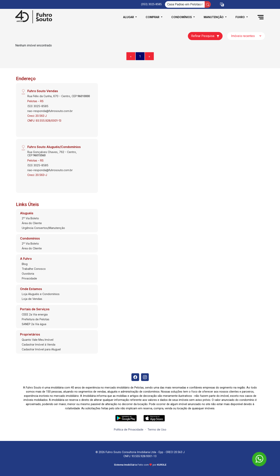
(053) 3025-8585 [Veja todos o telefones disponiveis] (151, 4)
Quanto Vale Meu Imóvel (37, 339)
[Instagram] (145, 377)
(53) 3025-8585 (37, 106)
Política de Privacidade (128, 429)
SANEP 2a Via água (34, 324)
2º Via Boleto (30, 218)
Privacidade (29, 278)
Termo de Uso (156, 429)
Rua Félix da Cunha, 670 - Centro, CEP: (58, 96)
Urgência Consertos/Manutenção (43, 228)
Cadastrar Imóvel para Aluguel (41, 349)
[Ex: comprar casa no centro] (185, 4)
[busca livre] (208, 4)
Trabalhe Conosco (34, 268)
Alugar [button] (129, 17)
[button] (222, 4)
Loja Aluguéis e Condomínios (41, 294)
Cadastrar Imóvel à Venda (38, 344)
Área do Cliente (32, 223)
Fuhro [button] (240, 17)
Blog (25, 264)
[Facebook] (135, 377)
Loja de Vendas (32, 298)
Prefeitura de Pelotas (35, 319)
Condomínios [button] (182, 17)
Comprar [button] (153, 17)
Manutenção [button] (214, 17)
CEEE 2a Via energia (35, 314)
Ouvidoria (28, 273)
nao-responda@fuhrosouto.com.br (50, 111)
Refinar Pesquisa (205, 36)
